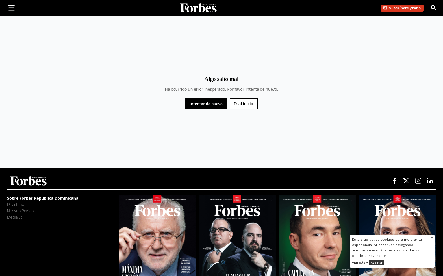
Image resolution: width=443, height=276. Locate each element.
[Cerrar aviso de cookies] (432, 238)
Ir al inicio (243, 103)
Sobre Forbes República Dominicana (43, 198)
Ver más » (360, 262)
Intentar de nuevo (206, 103)
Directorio (15, 204)
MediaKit (14, 217)
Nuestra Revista (20, 211)
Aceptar (377, 262)
